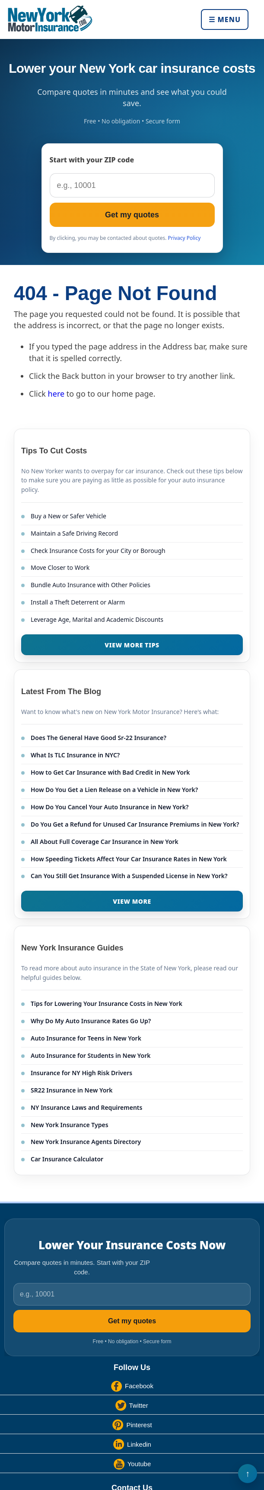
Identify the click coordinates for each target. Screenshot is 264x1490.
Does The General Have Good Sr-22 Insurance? (98, 738)
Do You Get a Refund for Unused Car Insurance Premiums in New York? (135, 824)
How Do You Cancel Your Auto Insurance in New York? (110, 807)
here (56, 393)
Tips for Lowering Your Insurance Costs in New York (106, 1003)
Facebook (139, 1386)
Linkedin (139, 1444)
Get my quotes (132, 214)
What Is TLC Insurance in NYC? (75, 755)
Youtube (139, 1463)
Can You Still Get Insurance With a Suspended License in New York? (129, 876)
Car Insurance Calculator (67, 1159)
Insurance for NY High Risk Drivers (81, 1073)
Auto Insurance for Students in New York (91, 1055)
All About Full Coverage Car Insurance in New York (104, 841)
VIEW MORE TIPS (132, 645)
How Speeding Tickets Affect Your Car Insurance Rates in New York (129, 859)
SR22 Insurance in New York (72, 1090)
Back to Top (247, 1473)
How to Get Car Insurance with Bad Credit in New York (110, 772)
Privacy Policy (184, 238)
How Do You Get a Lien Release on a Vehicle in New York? (114, 789)
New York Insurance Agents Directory (86, 1142)
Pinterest (139, 1425)
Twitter (138, 1405)
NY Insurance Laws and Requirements (86, 1107)
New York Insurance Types (69, 1125)
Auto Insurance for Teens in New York (86, 1038)
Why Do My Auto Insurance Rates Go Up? (91, 1021)
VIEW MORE (132, 901)
